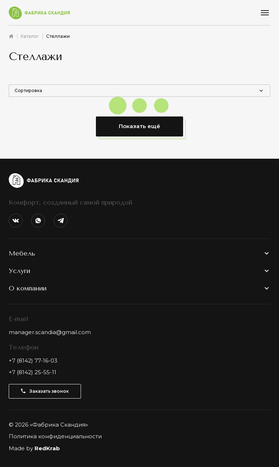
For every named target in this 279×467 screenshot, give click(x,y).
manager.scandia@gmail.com (50, 332)
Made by (34, 448)
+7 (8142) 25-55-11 (32, 372)
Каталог (30, 36)
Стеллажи (58, 36)
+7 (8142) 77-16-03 (33, 360)
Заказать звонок (45, 391)
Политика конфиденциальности (55, 436)
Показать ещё (139, 126)
